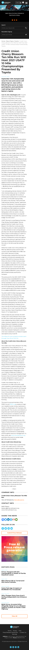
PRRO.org (13, 404)
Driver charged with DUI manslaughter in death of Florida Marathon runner (13, 573)
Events (17, 41)
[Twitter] (5, 519)
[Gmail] (13, 519)
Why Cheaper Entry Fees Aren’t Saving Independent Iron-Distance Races (14, 597)
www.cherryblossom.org (18, 435)
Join (17, 2)
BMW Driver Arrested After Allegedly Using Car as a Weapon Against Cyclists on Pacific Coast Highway (13, 607)
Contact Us (23, 632)
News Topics (10, 41)
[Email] (16, 519)
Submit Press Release (14, 533)
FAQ (20, 630)
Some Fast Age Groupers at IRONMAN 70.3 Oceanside (11, 588)
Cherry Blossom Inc (19, 500)
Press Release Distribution (10, 632)
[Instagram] (11, 519)
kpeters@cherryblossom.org (10, 508)
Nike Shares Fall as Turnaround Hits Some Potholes (12, 581)
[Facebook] (2, 519)
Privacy (15, 630)
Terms (9, 630)
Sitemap (14, 634)
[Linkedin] (8, 519)
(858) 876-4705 (21, 637)
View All (14, 616)
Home (3, 41)
